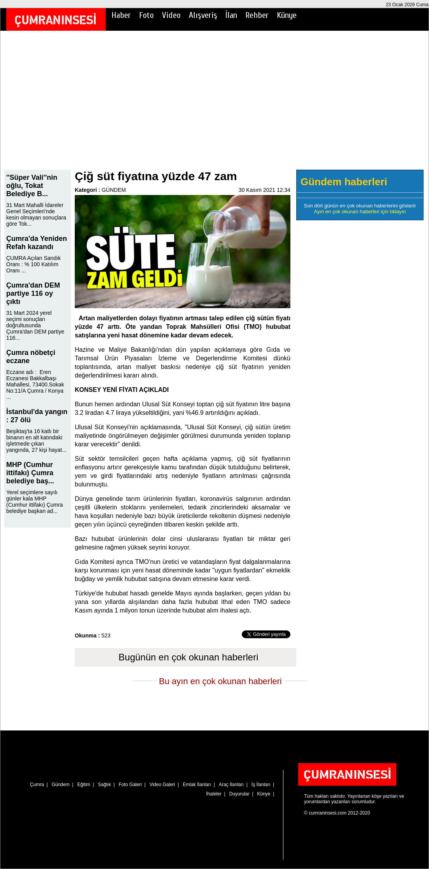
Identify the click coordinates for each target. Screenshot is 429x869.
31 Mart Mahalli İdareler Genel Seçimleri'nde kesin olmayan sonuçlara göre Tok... (36, 214)
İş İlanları (261, 784)
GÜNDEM (114, 190)
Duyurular (239, 794)
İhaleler (214, 794)
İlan (231, 15)
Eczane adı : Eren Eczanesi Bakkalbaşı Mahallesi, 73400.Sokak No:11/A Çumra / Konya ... (35, 384)
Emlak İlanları (197, 784)
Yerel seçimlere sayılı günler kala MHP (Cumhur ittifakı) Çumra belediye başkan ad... (34, 501)
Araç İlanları (231, 784)
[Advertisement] (214, 105)
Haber (121, 15)
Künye (287, 15)
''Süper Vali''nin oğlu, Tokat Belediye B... (31, 186)
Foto (146, 15)
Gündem (61, 784)
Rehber (257, 15)
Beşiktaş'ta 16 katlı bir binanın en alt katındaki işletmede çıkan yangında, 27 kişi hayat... (36, 440)
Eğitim (83, 784)
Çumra (37, 784)
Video (171, 15)
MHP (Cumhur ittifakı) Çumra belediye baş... (30, 473)
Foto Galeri (130, 784)
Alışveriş (203, 15)
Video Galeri (162, 784)
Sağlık (104, 784)
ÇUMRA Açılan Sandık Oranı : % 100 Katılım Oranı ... (33, 264)
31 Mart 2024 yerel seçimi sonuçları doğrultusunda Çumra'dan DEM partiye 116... (35, 325)
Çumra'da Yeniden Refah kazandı (36, 243)
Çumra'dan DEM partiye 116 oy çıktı (33, 293)
